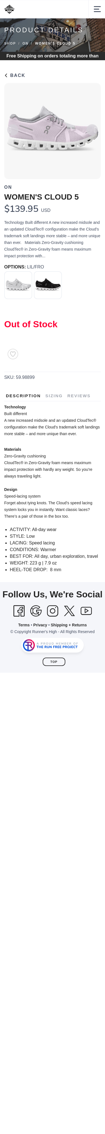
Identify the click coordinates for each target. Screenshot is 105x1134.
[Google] (35, 611)
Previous (12, 131)
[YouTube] (86, 611)
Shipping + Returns (69, 625)
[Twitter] (69, 611)
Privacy (40, 625)
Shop (10, 43)
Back (14, 75)
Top (53, 661)
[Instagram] (52, 611)
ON (25, 43)
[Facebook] (19, 611)
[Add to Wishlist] (13, 354)
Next (92, 131)
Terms (24, 625)
